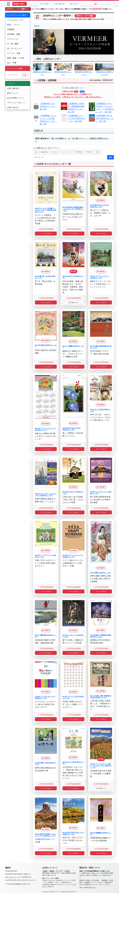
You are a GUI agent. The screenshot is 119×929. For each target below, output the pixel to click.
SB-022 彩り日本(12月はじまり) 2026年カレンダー (73, 833)
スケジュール (12, 39)
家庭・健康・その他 (15, 58)
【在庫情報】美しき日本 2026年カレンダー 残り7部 (104, 118)
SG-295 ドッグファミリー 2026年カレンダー (45, 556)
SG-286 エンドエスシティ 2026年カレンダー (100, 492)
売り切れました (73, 302)
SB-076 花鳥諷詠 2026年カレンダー (100, 833)
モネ (63, 152)
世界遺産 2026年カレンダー (83, 70)
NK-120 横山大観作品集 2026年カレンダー (101, 347)
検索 (110, 157)
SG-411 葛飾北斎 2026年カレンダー (45, 636)
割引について (12, 93)
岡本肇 (89, 152)
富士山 (55, 152)
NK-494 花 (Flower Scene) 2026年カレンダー (71, 429)
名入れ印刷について (15, 98)
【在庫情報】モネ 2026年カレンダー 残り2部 (48, 106)
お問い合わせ (74, 4)
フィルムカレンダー (15, 20)
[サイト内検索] (14, 75)
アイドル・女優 (13, 53)
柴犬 (98, 152)
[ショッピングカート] (103, 4)
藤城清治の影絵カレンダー (42, 70)
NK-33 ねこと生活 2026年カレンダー (100, 410)
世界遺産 (79, 152)
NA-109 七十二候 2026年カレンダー (73, 763)
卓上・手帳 (11, 62)
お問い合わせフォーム (12, 877)
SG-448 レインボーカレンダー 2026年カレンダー (45, 697)
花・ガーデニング (14, 48)
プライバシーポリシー (16, 102)
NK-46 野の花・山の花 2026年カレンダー (45, 277)
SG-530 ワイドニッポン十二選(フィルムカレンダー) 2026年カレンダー (100, 765)
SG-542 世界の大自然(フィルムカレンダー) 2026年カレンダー (45, 835)
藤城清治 (44, 152)
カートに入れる (46, 233)
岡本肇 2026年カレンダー (63, 70)
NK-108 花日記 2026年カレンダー (45, 346)
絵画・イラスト (13, 24)
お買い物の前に (13, 88)
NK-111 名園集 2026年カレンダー (73, 347)
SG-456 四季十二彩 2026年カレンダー (45, 763)
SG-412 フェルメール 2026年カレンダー (73, 636)
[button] (45, 4)
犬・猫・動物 (12, 43)
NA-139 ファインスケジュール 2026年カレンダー (45, 429)
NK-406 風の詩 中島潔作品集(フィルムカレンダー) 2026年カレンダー (73, 209)
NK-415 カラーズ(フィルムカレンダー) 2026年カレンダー (45, 494)
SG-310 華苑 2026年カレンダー (100, 573)
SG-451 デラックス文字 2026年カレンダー (73, 697)
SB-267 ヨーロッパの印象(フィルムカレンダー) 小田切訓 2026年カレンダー (45, 210)
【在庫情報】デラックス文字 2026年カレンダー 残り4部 (76, 118)
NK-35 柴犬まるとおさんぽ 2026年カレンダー (99, 206)
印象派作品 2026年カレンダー (104, 70)
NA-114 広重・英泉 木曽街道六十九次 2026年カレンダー (100, 696)
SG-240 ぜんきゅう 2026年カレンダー (73, 492)
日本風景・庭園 (13, 34)
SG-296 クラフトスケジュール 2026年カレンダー (72, 556)
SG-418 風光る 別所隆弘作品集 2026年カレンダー (100, 636)
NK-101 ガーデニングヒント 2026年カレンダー (99, 277)
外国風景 (11, 29)
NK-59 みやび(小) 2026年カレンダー (73, 277)
